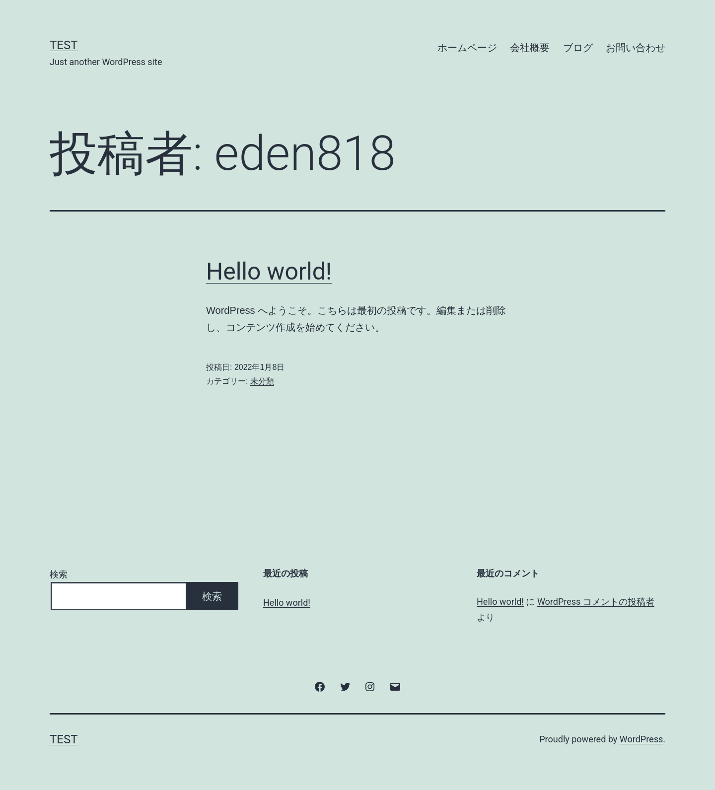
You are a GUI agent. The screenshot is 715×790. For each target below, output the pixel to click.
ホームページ (467, 48)
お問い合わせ (635, 48)
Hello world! (269, 271)
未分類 (262, 381)
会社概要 (530, 48)
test (64, 45)
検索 (59, 574)
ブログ (578, 48)
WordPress (641, 739)
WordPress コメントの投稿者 (595, 601)
